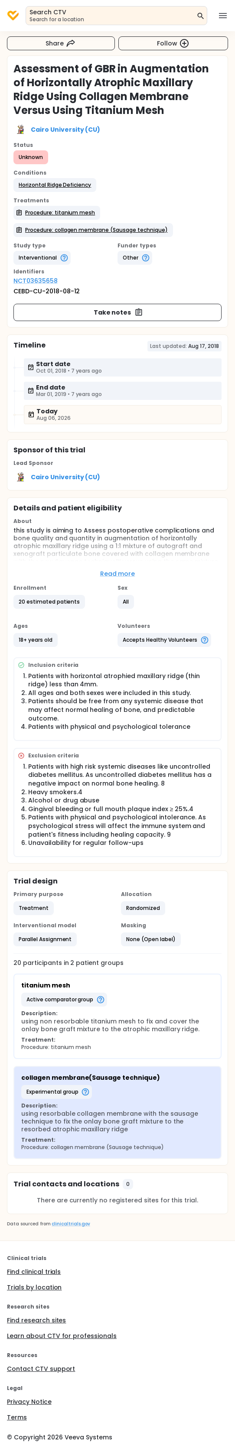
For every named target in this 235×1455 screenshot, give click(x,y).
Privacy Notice (29, 1401)
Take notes (119, 312)
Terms (17, 1417)
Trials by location (34, 1287)
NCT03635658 (35, 281)
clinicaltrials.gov (71, 1224)
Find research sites (36, 1320)
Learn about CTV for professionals (62, 1336)
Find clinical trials (34, 1271)
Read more (117, 574)
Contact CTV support (41, 1368)
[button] (54, 185)
